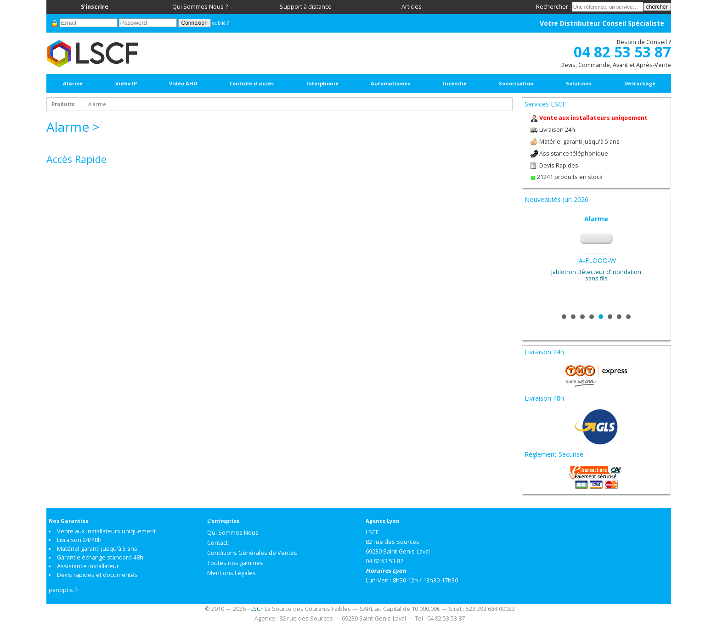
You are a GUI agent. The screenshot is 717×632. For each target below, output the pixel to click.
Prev (536, 260)
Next (656, 260)
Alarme (73, 83)
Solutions (579, 83)
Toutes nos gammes (235, 563)
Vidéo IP (126, 83)
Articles (411, 7)
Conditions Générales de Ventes (252, 553)
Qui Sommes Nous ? (200, 7)
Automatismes (390, 83)
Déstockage (639, 83)
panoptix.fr (64, 590)
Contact (217, 543)
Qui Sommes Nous (233, 533)
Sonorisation (516, 83)
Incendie (455, 83)
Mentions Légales (231, 573)
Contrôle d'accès (251, 83)
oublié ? (220, 23)
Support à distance (306, 7)
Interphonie (322, 83)
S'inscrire (94, 7)
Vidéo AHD (183, 83)
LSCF (256, 609)
